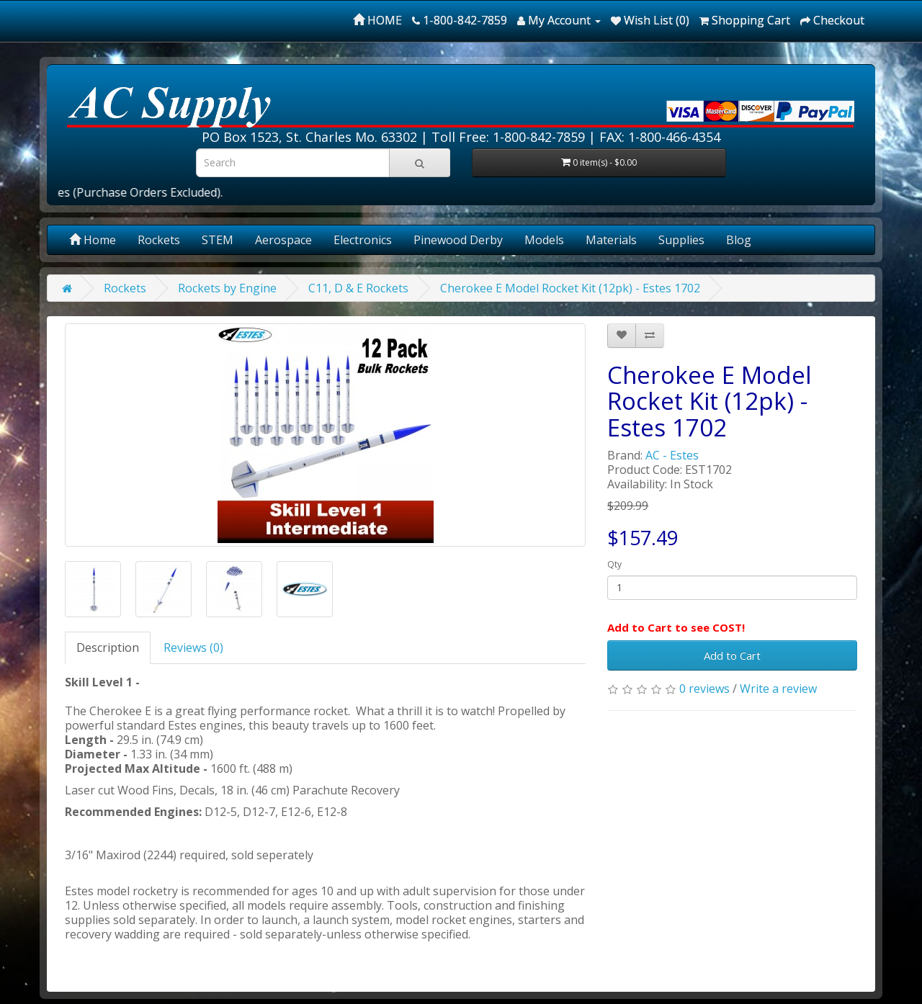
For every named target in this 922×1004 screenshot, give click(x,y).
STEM (217, 240)
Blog (738, 240)
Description (107, 647)
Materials (611, 240)
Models (544, 240)
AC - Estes (672, 455)
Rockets (159, 240)
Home (92, 240)
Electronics (363, 240)
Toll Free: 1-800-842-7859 (508, 136)
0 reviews (704, 688)
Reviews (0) (193, 647)
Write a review (778, 688)
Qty (614, 564)
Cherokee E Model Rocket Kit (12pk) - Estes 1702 (570, 288)
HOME (377, 20)
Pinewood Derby (458, 240)
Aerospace (283, 240)
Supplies (681, 240)
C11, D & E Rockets (358, 288)
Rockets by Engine (227, 288)
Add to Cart (732, 655)
